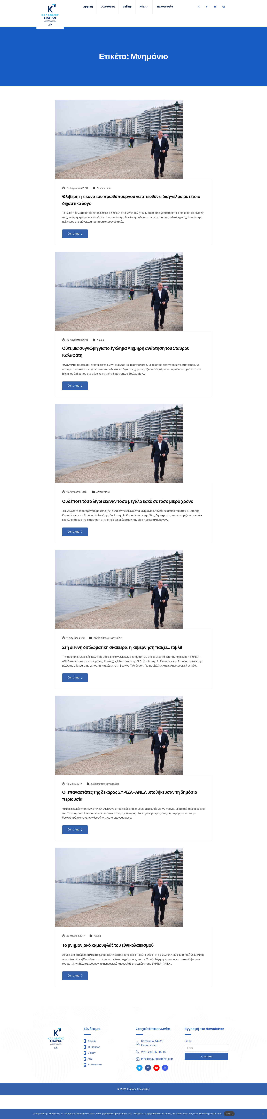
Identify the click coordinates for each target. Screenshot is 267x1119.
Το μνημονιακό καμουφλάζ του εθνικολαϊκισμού (117, 968)
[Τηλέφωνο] (223, 5)
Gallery (127, 6)
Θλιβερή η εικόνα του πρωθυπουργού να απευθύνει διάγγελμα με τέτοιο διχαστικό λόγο (122, 201)
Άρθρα (100, 342)
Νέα (146, 6)
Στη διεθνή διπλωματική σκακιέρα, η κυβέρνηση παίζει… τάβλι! (127, 664)
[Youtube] (215, 5)
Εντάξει (229, 1113)
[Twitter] (198, 5)
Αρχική (83, 6)
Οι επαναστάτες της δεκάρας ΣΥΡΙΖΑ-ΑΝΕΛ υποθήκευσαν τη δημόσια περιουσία (133, 818)
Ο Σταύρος (105, 6)
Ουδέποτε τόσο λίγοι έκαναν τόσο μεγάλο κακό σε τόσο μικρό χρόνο (133, 510)
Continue (75, 236)
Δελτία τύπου (104, 188)
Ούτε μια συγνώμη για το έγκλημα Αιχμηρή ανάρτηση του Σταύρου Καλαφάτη (128, 356)
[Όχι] (262, 1113)
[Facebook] (206, 5)
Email (188, 1065)
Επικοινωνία (169, 6)
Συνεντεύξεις (115, 651)
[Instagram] (165, 1091)
